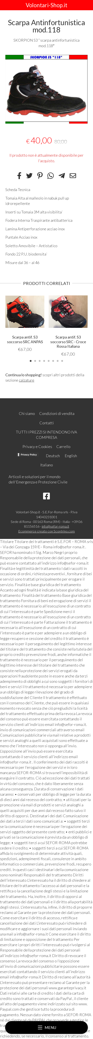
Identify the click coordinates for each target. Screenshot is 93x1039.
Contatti (46, 422)
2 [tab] (35, 360)
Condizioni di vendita (56, 413)
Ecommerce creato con (46, 531)
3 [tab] (39, 360)
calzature (26, 380)
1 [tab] (30, 360)
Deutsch (53, 455)
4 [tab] (44, 360)
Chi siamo (27, 413)
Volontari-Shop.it (46, 5)
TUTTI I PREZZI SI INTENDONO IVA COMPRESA (46, 435)
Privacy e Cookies (37, 446)
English (71, 455)
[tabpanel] (46, 89)
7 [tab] (57, 360)
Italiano (46, 465)
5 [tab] (48, 360)
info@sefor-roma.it (55, 526)
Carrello (63, 446)
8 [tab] (62, 360)
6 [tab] (53, 360)
